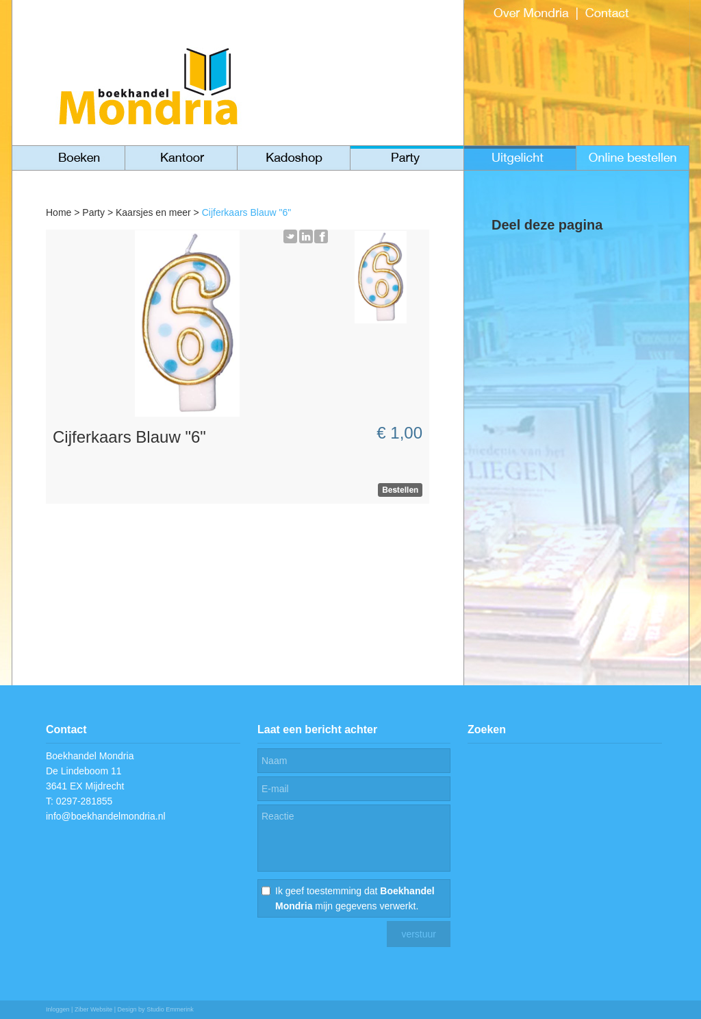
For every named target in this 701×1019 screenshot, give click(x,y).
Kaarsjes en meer (153, 212)
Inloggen (58, 1009)
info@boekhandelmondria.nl (106, 816)
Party (93, 212)
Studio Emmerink (170, 1009)
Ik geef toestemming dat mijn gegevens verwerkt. (355, 898)
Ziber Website (93, 1009)
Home (58, 212)
